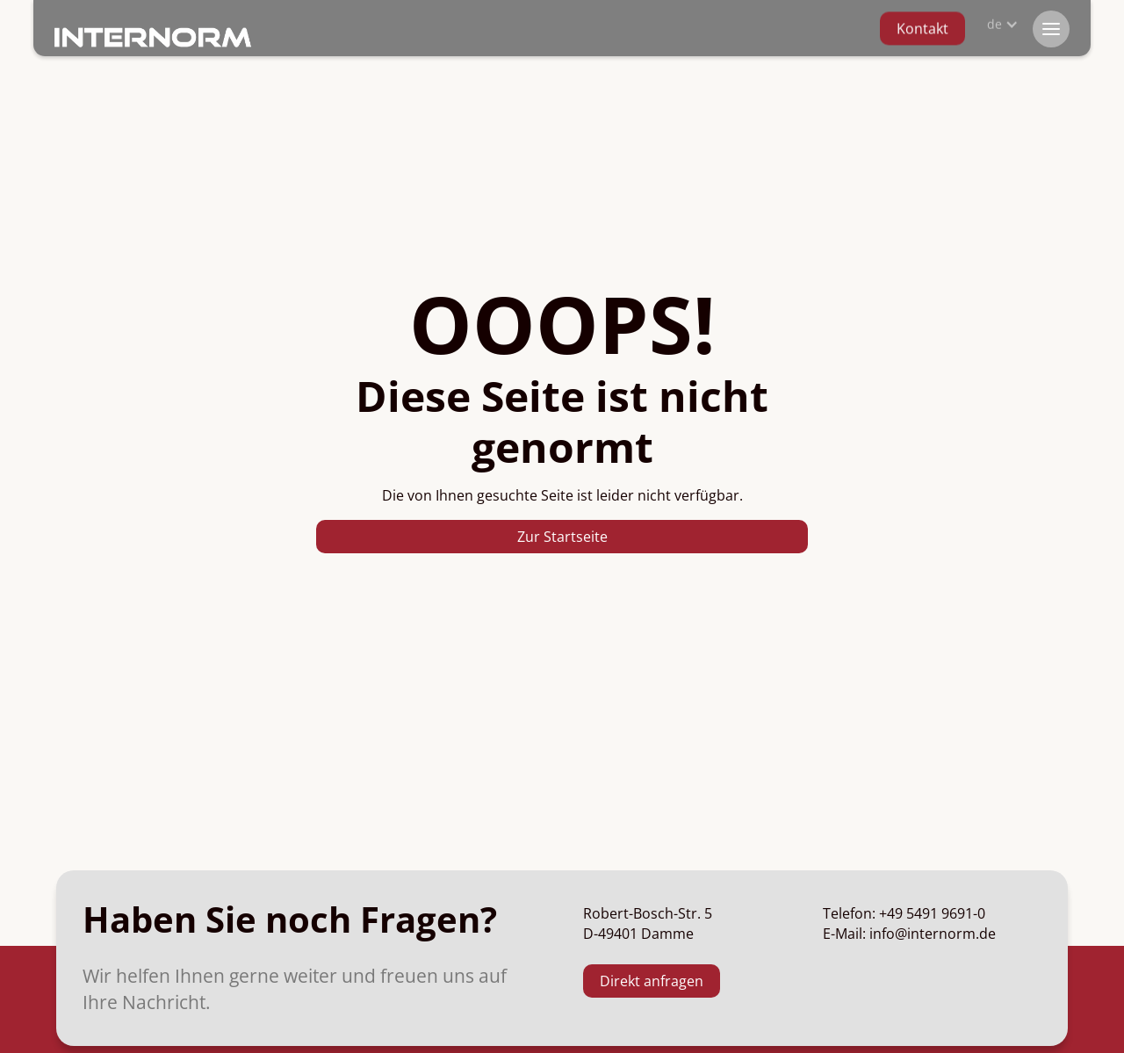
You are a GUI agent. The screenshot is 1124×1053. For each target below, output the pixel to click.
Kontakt (922, 25)
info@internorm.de (932, 933)
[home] (152, 36)
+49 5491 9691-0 (932, 913)
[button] (999, 20)
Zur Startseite (562, 536)
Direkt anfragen (651, 981)
